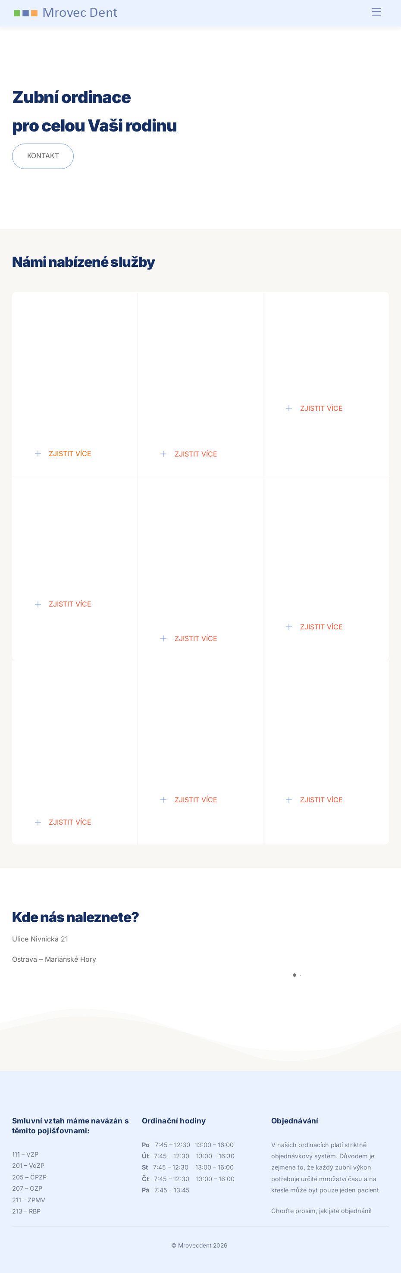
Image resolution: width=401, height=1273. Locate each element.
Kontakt (43, 155)
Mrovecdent (194, 1245)
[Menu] (376, 11)
